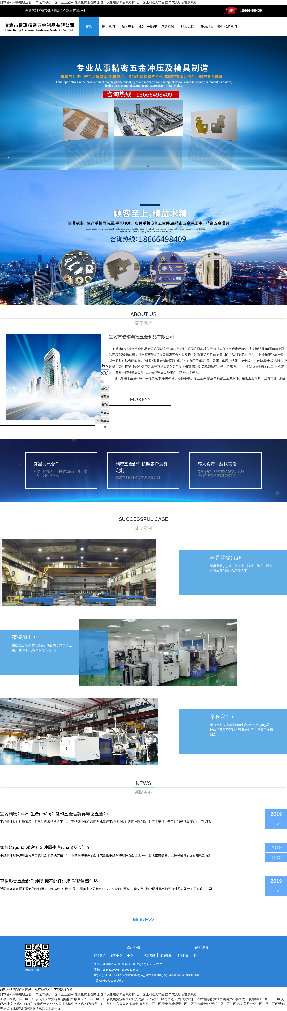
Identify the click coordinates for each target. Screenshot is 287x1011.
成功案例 (167, 26)
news (143, 788)
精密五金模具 (105, 421)
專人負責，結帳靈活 (217, 464)
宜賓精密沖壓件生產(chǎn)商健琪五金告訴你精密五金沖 (54, 813)
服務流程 (187, 26)
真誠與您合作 (47, 464)
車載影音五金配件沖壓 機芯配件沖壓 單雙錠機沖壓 (49, 880)
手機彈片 (105, 404)
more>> (140, 399)
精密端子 (105, 389)
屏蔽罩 (105, 396)
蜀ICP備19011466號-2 (109, 980)
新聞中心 (128, 26)
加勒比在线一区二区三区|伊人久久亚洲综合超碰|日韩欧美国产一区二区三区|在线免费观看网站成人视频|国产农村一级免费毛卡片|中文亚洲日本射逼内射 (106, 999)
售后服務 (207, 26)
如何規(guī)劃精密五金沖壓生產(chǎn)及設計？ (45, 847)
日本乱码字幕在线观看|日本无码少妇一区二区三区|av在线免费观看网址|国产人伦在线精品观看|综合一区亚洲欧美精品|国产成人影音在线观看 (98, 2)
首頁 (89, 26)
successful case (143, 524)
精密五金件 (105, 412)
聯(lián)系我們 (227, 26)
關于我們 (108, 26)
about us (143, 319)
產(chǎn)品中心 (134, 951)
